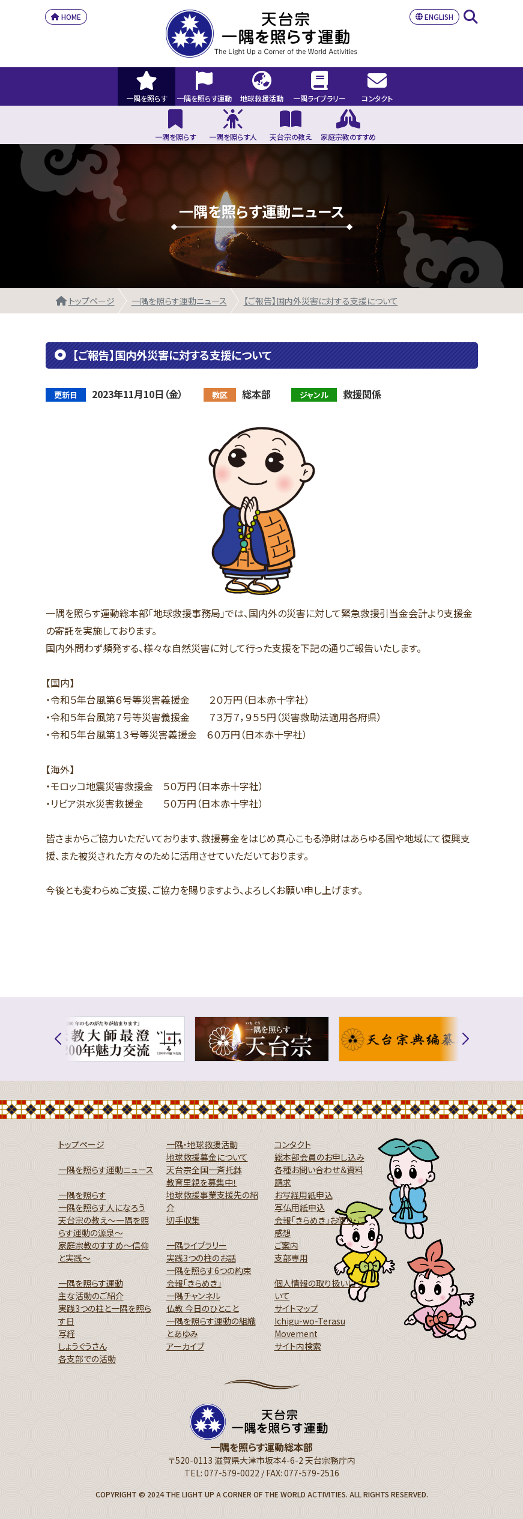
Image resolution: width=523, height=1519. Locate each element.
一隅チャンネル (193, 1296)
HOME (66, 16)
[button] (65, 1039)
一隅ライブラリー (196, 1245)
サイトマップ (296, 1308)
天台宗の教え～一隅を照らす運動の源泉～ (103, 1226)
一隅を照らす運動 (90, 1283)
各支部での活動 (87, 1359)
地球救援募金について (207, 1157)
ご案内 (286, 1245)
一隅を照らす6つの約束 (209, 1270)
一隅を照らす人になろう (101, 1207)
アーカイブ (185, 1346)
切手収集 (183, 1220)
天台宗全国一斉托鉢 (204, 1170)
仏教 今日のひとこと (202, 1308)
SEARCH (471, 17)
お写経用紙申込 (303, 1195)
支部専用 (291, 1258)
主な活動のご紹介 (91, 1296)
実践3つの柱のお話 (201, 1258)
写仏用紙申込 (299, 1207)
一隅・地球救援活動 (202, 1144)
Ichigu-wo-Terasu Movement (309, 1327)
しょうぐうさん (82, 1346)
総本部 (256, 394)
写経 (66, 1333)
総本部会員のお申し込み (319, 1157)
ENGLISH (434, 16)
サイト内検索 (297, 1346)
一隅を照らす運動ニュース (179, 301)
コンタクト (292, 1144)
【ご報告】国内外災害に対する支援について (321, 301)
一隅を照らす (82, 1195)
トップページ (91, 301)
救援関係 (362, 394)
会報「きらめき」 (194, 1283)
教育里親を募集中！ (201, 1182)
